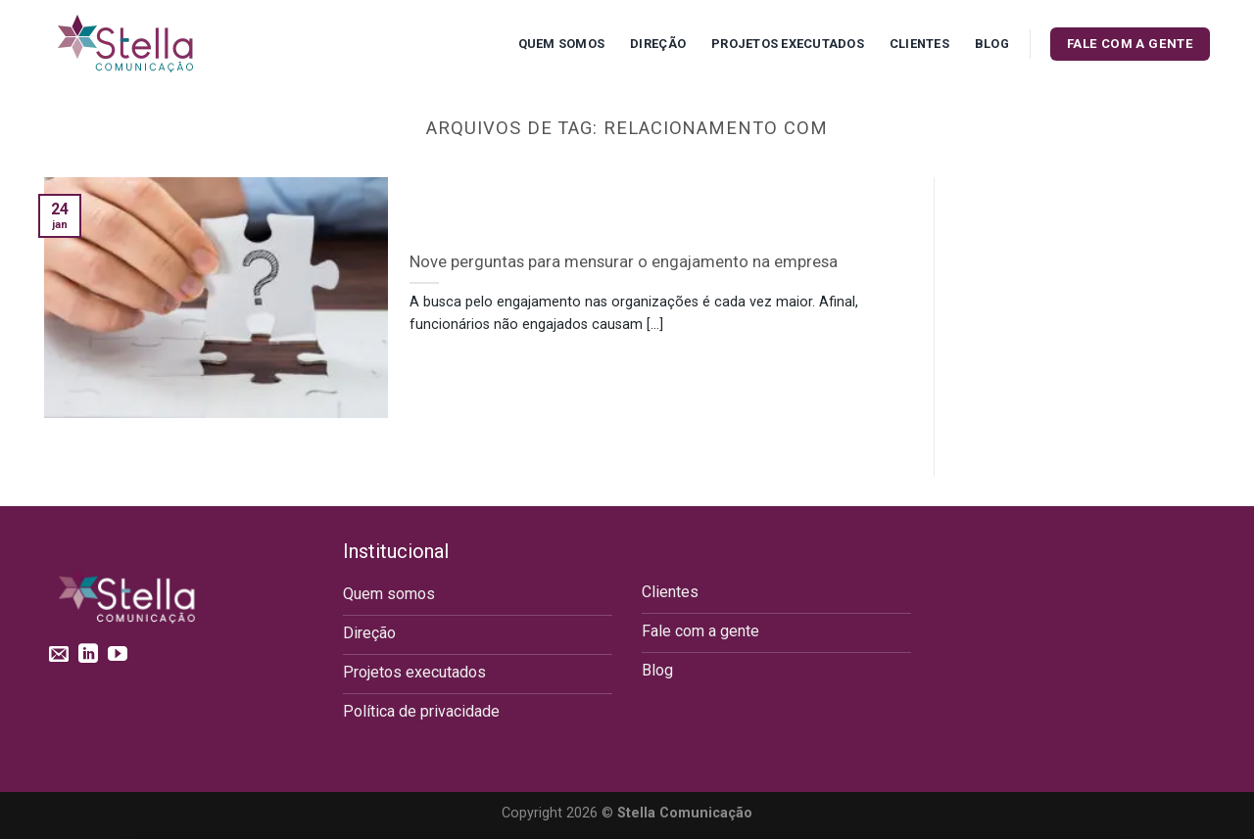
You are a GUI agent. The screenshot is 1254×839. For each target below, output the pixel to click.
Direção (658, 43)
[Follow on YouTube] (117, 655)
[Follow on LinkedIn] (88, 655)
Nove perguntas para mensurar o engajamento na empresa (624, 262)
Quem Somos (561, 43)
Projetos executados (787, 43)
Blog (992, 43)
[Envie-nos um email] (59, 655)
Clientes (919, 43)
